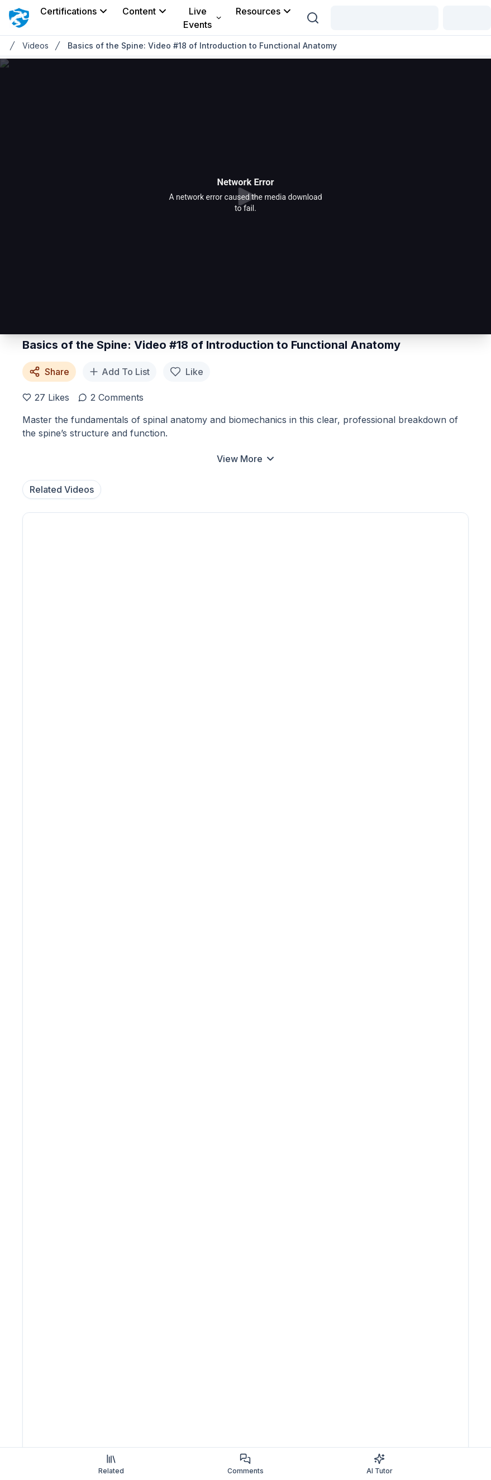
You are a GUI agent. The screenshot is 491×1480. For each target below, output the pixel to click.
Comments (245, 1464)
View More (246, 458)
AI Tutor (379, 1464)
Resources (264, 11)
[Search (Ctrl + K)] (313, 18)
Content (145, 11)
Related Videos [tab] (62, 489)
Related (111, 1464)
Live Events (202, 18)
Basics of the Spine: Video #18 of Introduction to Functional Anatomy (202, 45)
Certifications (74, 11)
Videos (35, 45)
